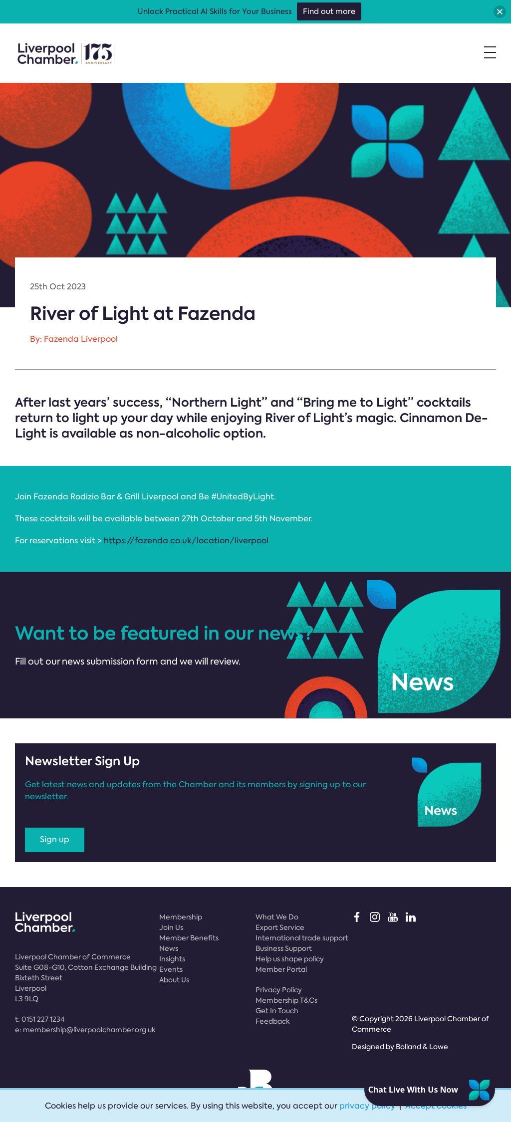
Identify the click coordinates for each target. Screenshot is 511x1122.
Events (171, 969)
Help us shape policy (290, 958)
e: (85, 1029)
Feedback (273, 1021)
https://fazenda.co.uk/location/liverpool (186, 540)
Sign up (54, 839)
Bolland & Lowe (422, 1046)
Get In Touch (277, 1010)
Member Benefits (189, 937)
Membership (180, 916)
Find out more (329, 11)
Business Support (284, 948)
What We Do (277, 916)
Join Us (171, 927)
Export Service (280, 927)
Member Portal (281, 969)
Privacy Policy (279, 989)
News (168, 948)
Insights (172, 958)
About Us (174, 979)
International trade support (302, 937)
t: (39, 1019)
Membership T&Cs (286, 1000)
